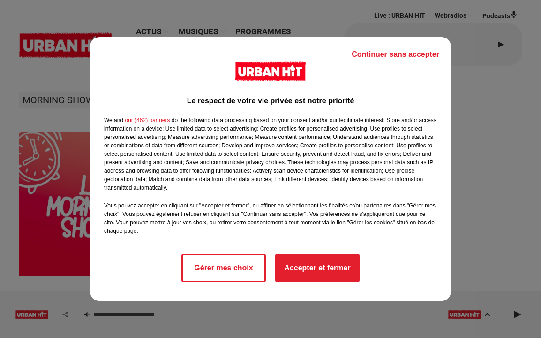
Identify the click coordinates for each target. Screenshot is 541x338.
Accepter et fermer (317, 268)
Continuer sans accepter (395, 54)
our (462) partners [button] (147, 120)
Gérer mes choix (223, 268)
